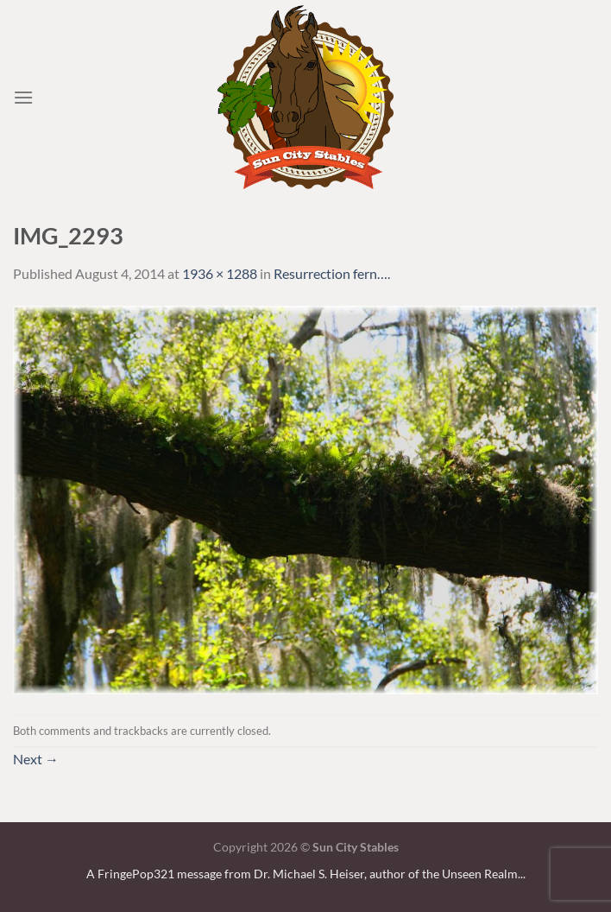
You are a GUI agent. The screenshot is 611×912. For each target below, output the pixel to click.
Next (36, 758)
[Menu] (23, 97)
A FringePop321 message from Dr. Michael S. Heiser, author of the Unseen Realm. (303, 873)
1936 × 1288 (219, 273)
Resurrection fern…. (332, 273)
